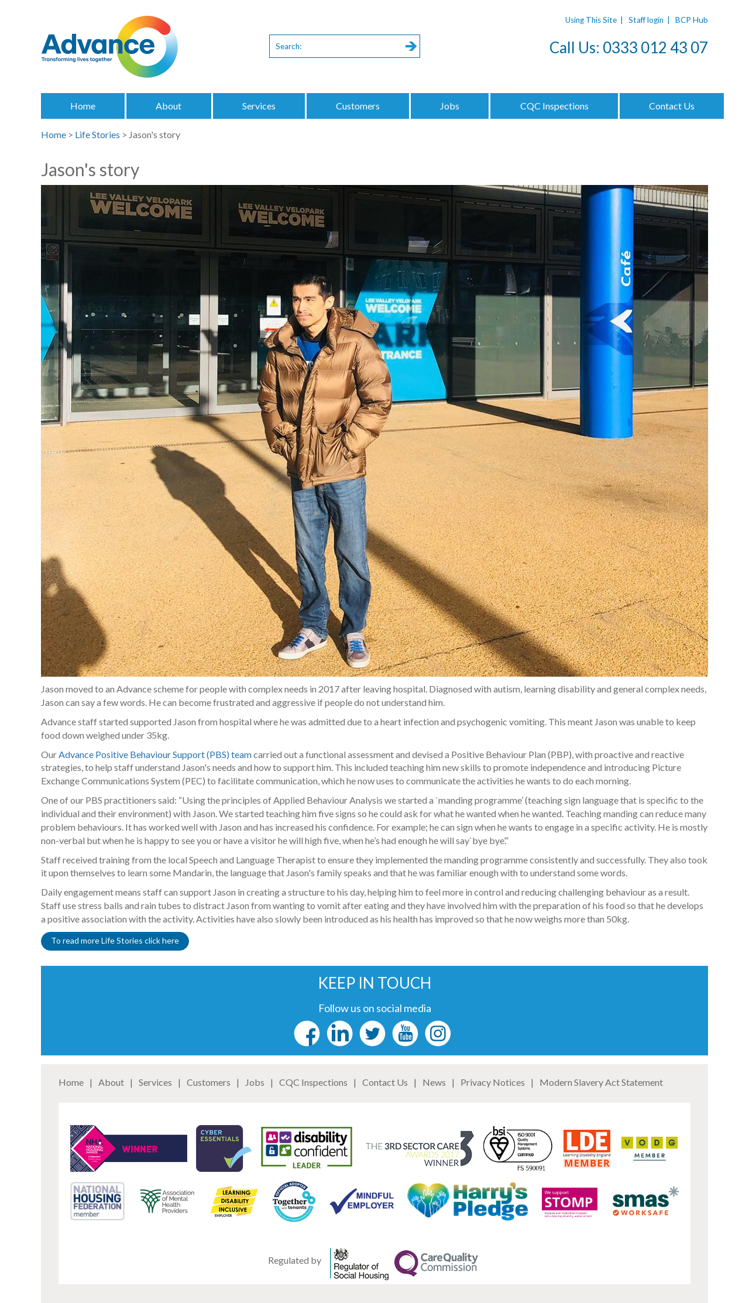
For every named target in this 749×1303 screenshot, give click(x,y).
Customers (358, 105)
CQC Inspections (554, 105)
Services (259, 105)
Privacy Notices (493, 1082)
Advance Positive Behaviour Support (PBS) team (155, 754)
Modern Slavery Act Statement (601, 1082)
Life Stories (97, 134)
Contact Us (672, 105)
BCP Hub (691, 20)
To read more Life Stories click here (115, 940)
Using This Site (591, 20)
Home (82, 105)
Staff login (646, 20)
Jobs (449, 105)
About (168, 105)
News (434, 1082)
